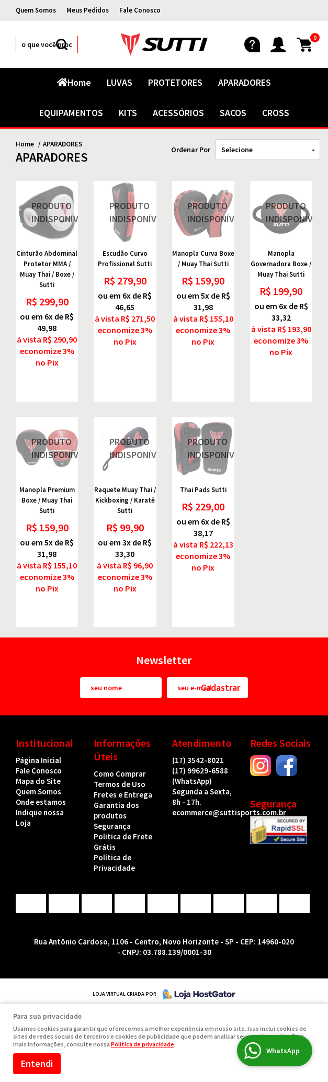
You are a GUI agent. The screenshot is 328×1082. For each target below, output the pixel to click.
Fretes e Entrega (123, 795)
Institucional (44, 742)
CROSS (275, 113)
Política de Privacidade (114, 862)
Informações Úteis (122, 749)
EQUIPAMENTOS (71, 113)
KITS (128, 113)
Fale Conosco (140, 10)
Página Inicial (38, 760)
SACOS (233, 113)
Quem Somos (36, 10)
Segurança (112, 826)
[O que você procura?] (61, 44)
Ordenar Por (190, 149)
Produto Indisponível (47, 212)
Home (79, 82)
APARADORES (244, 82)
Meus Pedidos (87, 10)
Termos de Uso (119, 784)
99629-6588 (200, 776)
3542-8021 (198, 760)
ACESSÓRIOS (178, 113)
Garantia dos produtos (116, 810)
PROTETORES (175, 82)
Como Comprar (120, 774)
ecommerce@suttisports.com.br (229, 812)
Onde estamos (41, 802)
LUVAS (119, 82)
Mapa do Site (38, 781)
